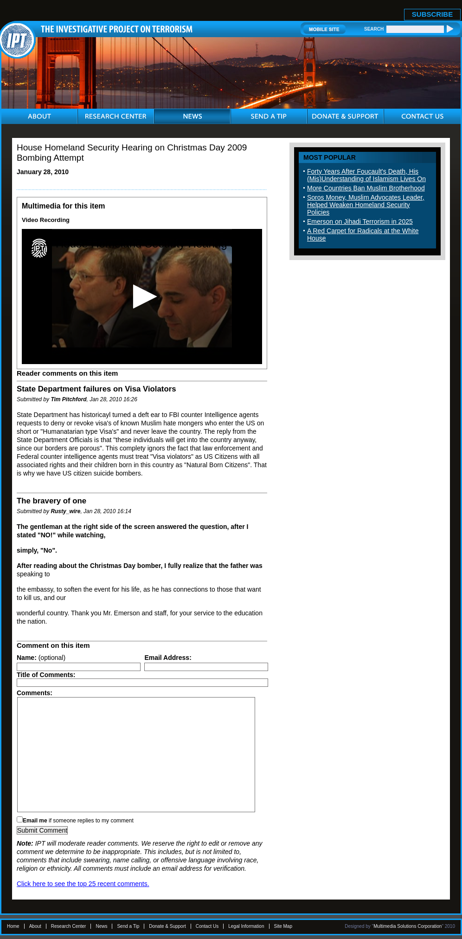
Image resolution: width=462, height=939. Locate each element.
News (101, 926)
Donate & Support (167, 926)
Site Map (283, 926)
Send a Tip (128, 926)
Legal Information (246, 926)
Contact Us (207, 926)
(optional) (41, 657)
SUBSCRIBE (432, 14)
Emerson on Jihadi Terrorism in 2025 (360, 221)
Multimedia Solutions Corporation (407, 926)
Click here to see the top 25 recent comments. (83, 883)
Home (13, 926)
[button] (142, 296)
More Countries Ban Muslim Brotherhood (366, 188)
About (35, 926)
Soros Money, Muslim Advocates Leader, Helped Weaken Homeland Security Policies (365, 205)
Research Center (68, 926)
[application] (142, 296)
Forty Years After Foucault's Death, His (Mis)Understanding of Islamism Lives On (366, 175)
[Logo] (39, 248)
